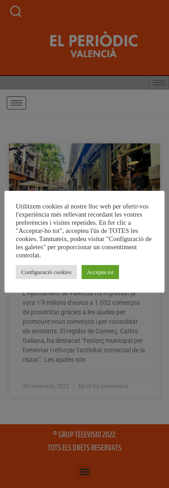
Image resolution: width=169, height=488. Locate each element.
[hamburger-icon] (16, 102)
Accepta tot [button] (100, 272)
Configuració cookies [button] (46, 272)
